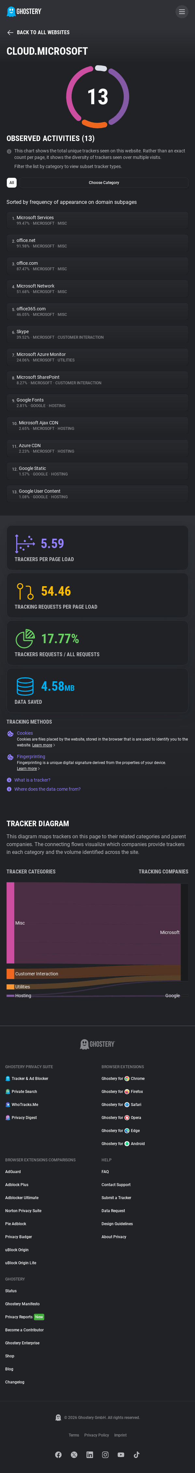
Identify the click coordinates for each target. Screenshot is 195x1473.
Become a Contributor (24, 1330)
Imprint (120, 1435)
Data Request (113, 1211)
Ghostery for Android (123, 1143)
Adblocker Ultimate (21, 1198)
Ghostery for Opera (121, 1117)
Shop (9, 1356)
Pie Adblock (15, 1224)
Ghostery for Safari (121, 1104)
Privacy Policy (96, 1435)
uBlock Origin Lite (20, 1263)
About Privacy (114, 1237)
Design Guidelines (117, 1224)
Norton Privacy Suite (23, 1211)
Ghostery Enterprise (22, 1343)
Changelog (14, 1382)
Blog (9, 1369)
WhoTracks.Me (21, 1104)
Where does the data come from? (44, 789)
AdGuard (13, 1171)
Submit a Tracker (116, 1198)
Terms (74, 1435)
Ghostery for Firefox (122, 1091)
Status (11, 1291)
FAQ (105, 1171)
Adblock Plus (16, 1185)
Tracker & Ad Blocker (26, 1078)
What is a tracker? (28, 780)
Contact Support (116, 1185)
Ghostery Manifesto (22, 1304)
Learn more (44, 745)
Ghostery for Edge (121, 1130)
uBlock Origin (17, 1250)
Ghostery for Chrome (123, 1078)
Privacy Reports (24, 1317)
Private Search (21, 1091)
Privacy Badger (18, 1237)
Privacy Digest (21, 1117)
